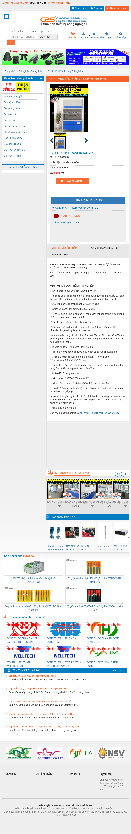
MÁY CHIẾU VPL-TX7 (120, 548)
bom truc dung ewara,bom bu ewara (55, 548)
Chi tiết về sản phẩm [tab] (64, 247)
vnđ (62, 173)
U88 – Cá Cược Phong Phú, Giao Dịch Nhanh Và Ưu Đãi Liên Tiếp (40, 701)
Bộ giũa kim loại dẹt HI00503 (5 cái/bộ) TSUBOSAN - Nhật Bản (95, 580)
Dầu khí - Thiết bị (13, 144)
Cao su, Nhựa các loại (15, 126)
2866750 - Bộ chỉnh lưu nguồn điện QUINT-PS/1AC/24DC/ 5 (33, 580)
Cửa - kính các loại (13, 138)
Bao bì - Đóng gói (13, 96)
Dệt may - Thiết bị (13, 155)
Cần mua (83, 35)
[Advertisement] (88, 444)
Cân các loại (10, 120)
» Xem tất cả (118, 671)
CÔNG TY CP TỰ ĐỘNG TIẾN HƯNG (102, 664)
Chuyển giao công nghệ (16, 132)
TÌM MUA (74, 774)
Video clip (121, 35)
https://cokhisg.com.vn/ (66, 222)
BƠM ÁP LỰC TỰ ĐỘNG (72, 548)
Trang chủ (10, 71)
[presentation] (117, 474)
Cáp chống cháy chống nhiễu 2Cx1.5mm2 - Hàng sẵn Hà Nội (38, 688)
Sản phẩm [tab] (17, 31)
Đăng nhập (79, 8)
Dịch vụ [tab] (52, 31)
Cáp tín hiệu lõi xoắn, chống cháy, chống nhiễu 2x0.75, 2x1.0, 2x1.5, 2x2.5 (44, 726)
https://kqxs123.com (81, 820)
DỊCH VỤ (106, 774)
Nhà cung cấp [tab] (35, 31)
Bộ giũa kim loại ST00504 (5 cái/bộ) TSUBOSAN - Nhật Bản (94, 608)
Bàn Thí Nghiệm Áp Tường (75, 504)
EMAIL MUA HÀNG (72, 181)
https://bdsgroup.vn (61, 820)
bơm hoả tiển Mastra (104, 548)
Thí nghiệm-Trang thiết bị (32, 71)
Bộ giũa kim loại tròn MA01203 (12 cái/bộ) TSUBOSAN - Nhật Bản (34, 608)
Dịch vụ (94, 35)
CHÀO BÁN (44, 774)
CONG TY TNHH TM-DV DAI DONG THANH (61, 640)
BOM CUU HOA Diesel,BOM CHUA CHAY (87, 548)
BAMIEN (10, 774)
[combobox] (56, 36)
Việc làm (72, 35)
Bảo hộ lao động (12, 102)
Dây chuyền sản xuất (14, 150)
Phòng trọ (44, 820)
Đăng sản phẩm (116, 8)
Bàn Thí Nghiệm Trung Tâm (59, 504)
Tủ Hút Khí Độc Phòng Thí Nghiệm (65, 71)
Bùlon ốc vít (10, 114)
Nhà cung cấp (107, 35)
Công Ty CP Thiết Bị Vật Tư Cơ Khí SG (75, 207)
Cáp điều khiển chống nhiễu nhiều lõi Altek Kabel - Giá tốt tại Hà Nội (41, 714)
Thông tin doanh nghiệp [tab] (103, 247)
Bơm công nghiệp (13, 108)
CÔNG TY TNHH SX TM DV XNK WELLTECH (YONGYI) (64, 664)
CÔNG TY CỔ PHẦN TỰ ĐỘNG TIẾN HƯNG (103, 640)
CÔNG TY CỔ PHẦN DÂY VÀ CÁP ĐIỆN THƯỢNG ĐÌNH (22, 640)
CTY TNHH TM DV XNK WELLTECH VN (19, 664)
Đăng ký (96, 8)
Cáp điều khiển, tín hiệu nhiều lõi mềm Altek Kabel (32, 676)
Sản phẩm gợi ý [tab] (61, 254)
